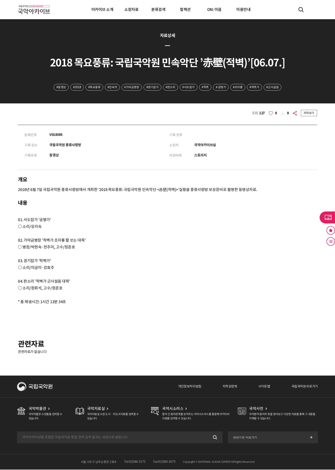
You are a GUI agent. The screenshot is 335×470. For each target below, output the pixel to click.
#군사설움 (273, 87)
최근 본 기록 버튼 (330, 241)
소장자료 (131, 9)
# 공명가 (221, 87)
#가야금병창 (131, 87)
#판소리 (170, 87)
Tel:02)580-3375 (134, 462)
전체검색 (301, 9)
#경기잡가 (152, 87)
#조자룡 (238, 87)
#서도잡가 (188, 87)
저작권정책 (226, 387)
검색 (214, 437)
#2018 (76, 87)
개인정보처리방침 (184, 387)
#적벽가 (255, 87)
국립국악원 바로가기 (303, 387)
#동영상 (60, 87)
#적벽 (205, 87)
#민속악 (111, 87)
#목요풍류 (93, 87)
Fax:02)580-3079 (164, 462)
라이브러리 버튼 (327, 217)
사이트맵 (262, 387)
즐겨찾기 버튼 (330, 230)
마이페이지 (313, 9)
